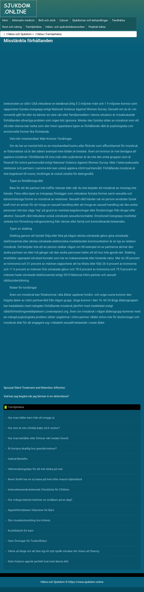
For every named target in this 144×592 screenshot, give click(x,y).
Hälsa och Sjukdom (20, 34)
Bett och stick (47, 20)
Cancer (63, 20)
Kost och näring (12, 27)
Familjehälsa (33, 27)
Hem (5, 20)
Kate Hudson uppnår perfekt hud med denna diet (38, 561)
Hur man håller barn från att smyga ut (31, 417)
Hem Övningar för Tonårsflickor (27, 541)
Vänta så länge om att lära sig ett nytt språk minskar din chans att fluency (53, 551)
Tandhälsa (118, 20)
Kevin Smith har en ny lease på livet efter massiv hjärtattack (45, 479)
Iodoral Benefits (17, 458)
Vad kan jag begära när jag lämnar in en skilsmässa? (36, 396)
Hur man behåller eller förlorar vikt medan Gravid (38, 438)
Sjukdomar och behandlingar (90, 20)
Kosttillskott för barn (20, 530)
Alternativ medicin (23, 20)
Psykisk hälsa (97, 27)
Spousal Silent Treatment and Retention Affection (34, 387)
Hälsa (40, 34)
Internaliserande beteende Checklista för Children (38, 489)
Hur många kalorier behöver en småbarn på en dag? (40, 500)
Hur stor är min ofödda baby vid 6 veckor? (34, 428)
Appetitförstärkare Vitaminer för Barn (31, 510)
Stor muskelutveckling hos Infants (29, 520)
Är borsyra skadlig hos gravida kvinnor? (32, 448)
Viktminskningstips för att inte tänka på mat (35, 469)
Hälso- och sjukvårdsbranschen (65, 27)
